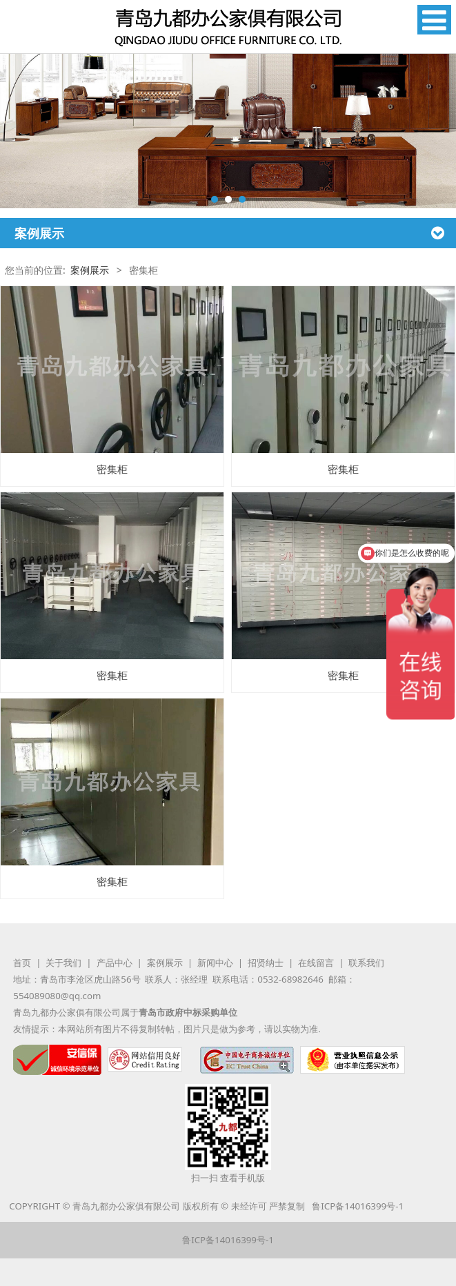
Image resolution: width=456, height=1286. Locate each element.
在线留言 (316, 962)
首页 (22, 962)
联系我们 (366, 962)
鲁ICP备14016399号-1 (358, 1206)
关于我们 (63, 962)
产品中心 (114, 962)
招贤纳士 (266, 962)
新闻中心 (215, 962)
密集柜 (112, 469)
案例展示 (89, 270)
